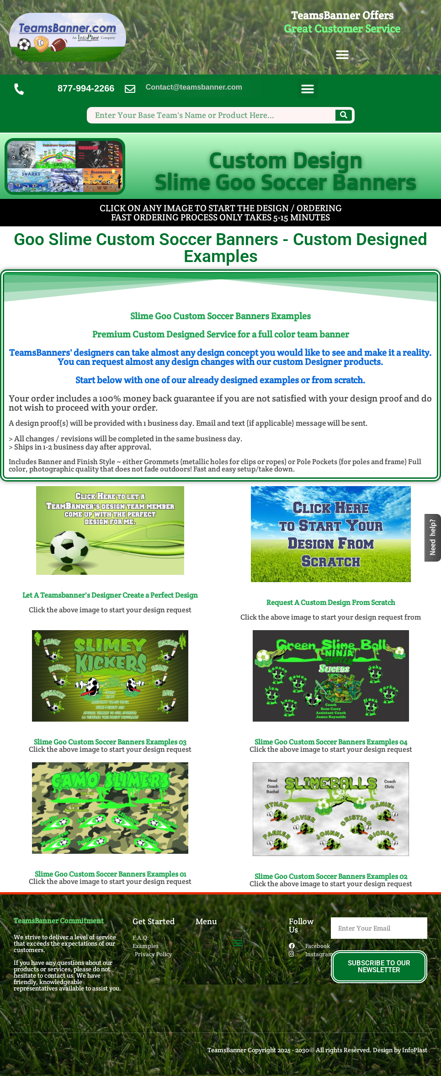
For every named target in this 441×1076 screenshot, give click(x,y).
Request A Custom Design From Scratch (330, 602)
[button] (342, 55)
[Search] (343, 115)
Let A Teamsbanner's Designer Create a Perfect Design (110, 595)
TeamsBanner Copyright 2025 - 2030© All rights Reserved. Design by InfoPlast (317, 1050)
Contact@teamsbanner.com (194, 87)
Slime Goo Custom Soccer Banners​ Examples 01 (110, 874)
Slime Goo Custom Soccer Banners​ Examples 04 (331, 742)
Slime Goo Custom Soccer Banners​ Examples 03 (110, 742)
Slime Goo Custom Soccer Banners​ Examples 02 (331, 876)
